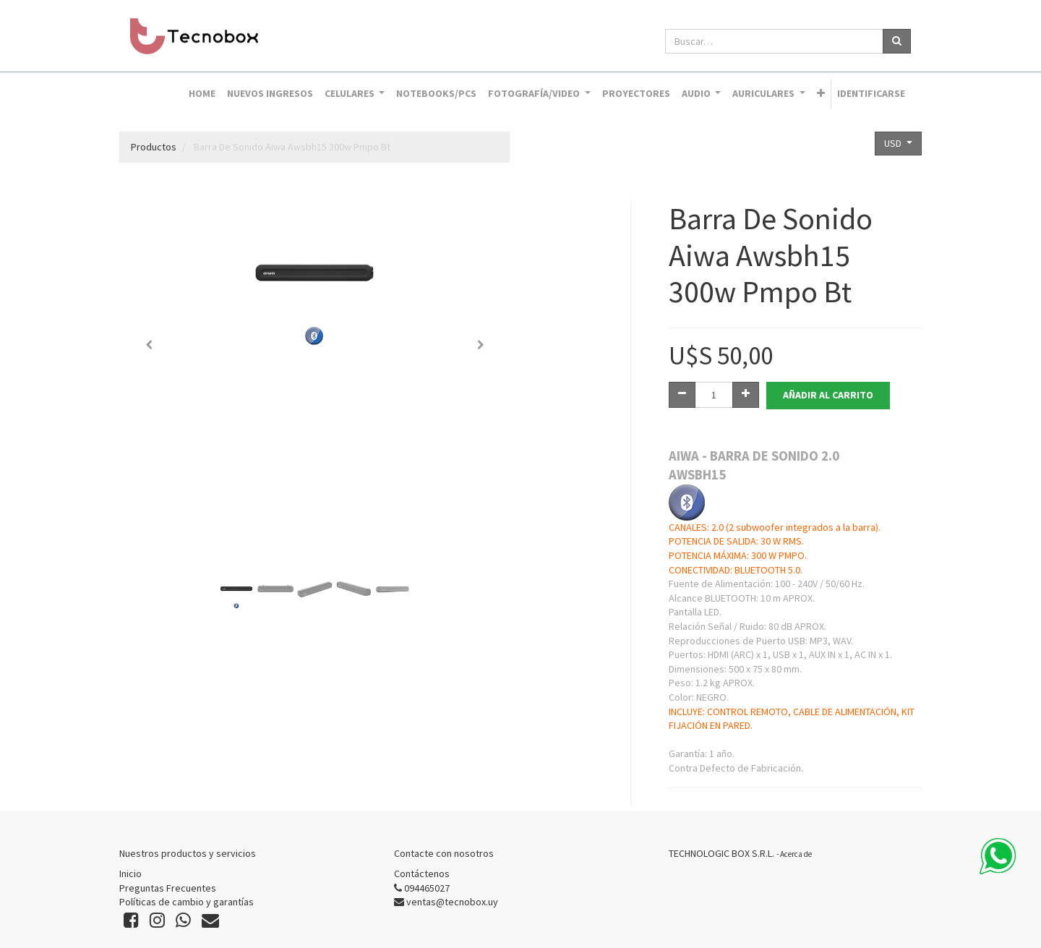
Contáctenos (422, 873)
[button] (821, 94)
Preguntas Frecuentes (167, 887)
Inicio (130, 873)
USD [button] (894, 143)
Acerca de (796, 854)
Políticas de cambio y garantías (186, 901)
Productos (153, 146)
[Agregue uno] (745, 395)
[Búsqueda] (897, 41)
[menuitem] (202, 94)
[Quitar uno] (682, 395)
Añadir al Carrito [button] (828, 394)
